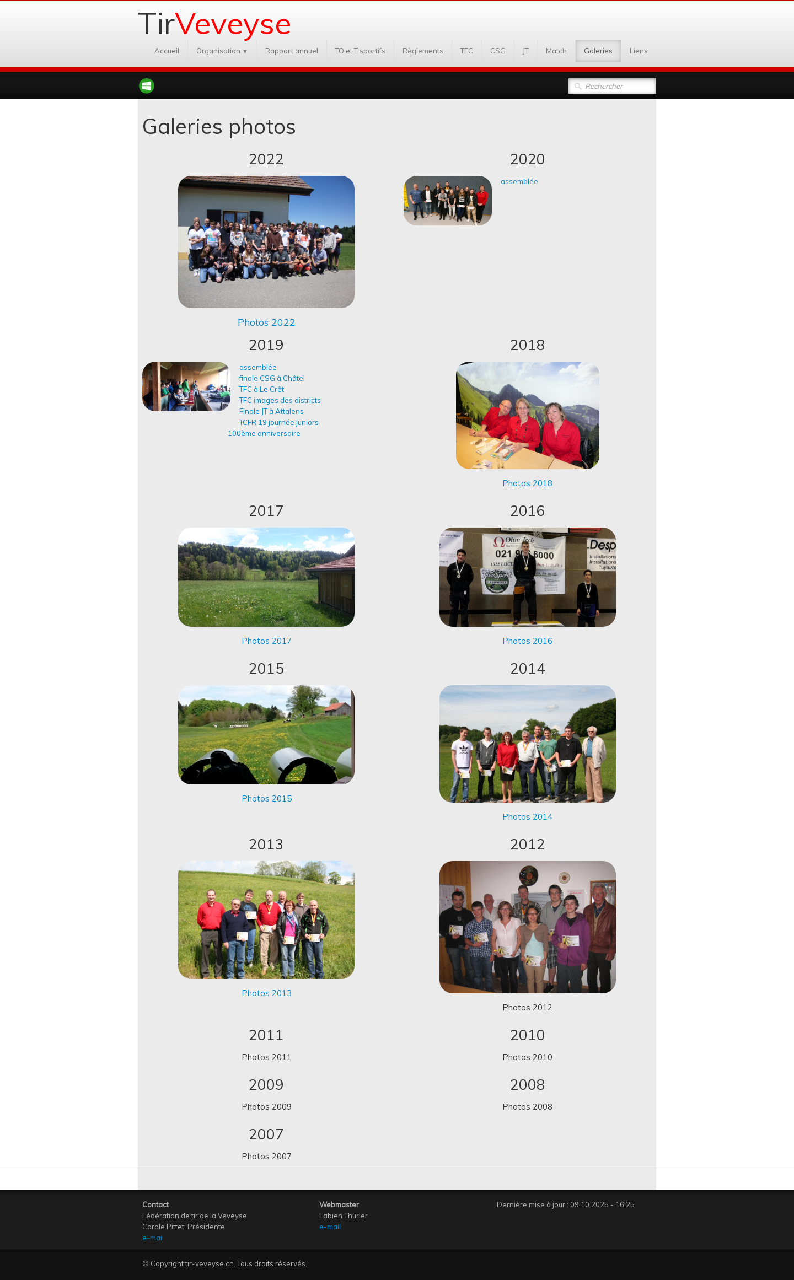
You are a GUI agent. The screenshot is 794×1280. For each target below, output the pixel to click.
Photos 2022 (267, 322)
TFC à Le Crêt (261, 389)
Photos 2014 (527, 816)
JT (526, 50)
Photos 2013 (267, 993)
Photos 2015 (267, 798)
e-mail (153, 1237)
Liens (639, 50)
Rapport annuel (291, 50)
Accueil (166, 50)
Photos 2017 (267, 641)
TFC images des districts (280, 400)
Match (556, 50)
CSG (498, 50)
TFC (466, 50)
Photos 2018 (527, 483)
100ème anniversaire (264, 433)
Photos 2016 (527, 641)
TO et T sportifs (360, 50)
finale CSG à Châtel (272, 378)
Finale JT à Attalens (271, 411)
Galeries (598, 50)
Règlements (423, 50)
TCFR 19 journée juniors (279, 422)
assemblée (520, 181)
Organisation (222, 50)
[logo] (218, 21)
